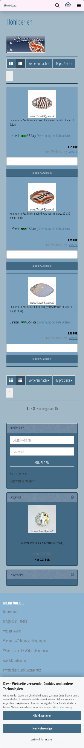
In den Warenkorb (42, 173)
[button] (11, 64)
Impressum (10, 611)
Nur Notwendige (42, 728)
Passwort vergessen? (22, 481)
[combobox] (39, 64)
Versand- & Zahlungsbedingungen (24, 640)
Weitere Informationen (42, 739)
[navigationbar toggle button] (78, 5)
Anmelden (42, 462)
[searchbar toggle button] (57, 5)
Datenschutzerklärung (62, 707)
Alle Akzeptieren (42, 716)
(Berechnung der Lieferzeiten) (53, 135)
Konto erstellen (19, 473)
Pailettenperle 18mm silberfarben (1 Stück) (42, 543)
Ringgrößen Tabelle (15, 621)
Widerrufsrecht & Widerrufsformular (25, 650)
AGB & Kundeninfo (14, 660)
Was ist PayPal (12, 631)
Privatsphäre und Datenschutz (22, 670)
